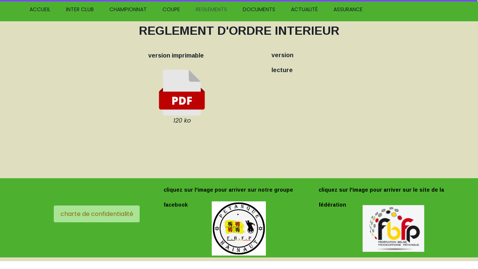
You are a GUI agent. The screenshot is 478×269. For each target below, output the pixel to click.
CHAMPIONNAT (128, 9)
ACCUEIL (40, 9)
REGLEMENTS (211, 9)
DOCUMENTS (259, 9)
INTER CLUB (80, 9)
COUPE (171, 9)
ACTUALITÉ (304, 9)
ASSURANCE (348, 9)
